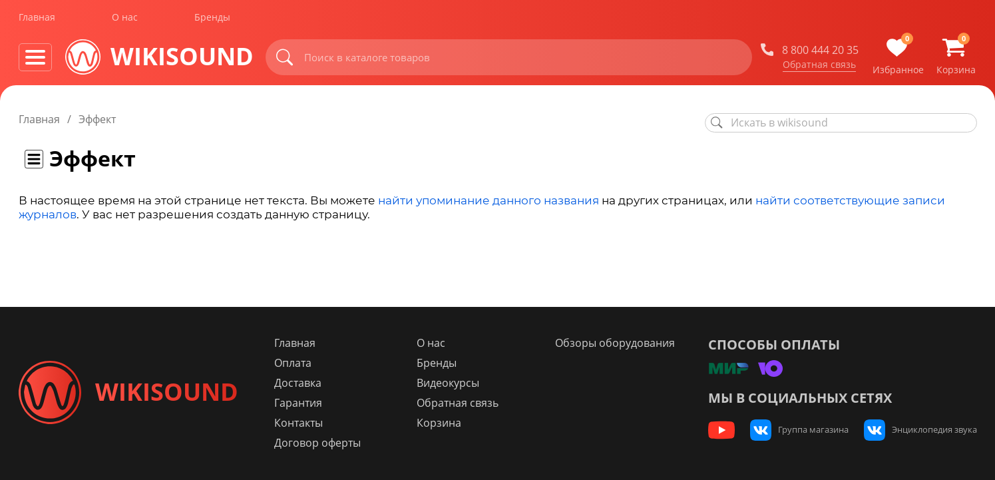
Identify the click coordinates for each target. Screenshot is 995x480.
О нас (125, 19)
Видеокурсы (452, 382)
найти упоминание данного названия (488, 200)
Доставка (303, 382)
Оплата (298, 363)
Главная (37, 19)
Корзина (443, 422)
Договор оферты (323, 442)
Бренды (212, 19)
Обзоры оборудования (617, 343)
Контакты (304, 422)
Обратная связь (819, 66)
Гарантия (304, 402)
